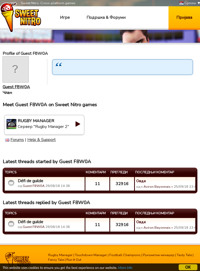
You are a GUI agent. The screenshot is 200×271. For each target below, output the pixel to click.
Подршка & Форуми (106, 17)
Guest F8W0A (16, 87)
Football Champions (125, 255)
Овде (141, 181)
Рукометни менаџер (158, 255)
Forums (17, 140)
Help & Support (41, 140)
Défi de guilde (30, 181)
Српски (187, 3)
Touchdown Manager (91, 255)
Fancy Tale (56, 259)
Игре (65, 17)
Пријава (184, 17)
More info (125, 268)
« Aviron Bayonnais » (157, 186)
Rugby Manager (60, 255)
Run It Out (73, 259)
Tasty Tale (184, 255)
